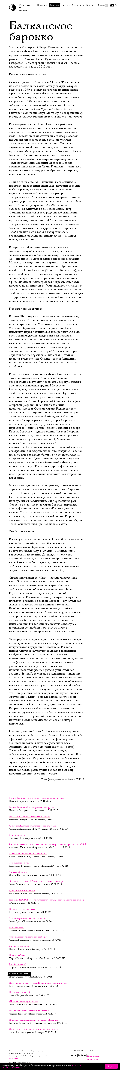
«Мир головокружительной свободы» (28, 937)
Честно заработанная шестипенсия (27, 918)
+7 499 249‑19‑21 (28, 1053)
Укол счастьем (16, 927)
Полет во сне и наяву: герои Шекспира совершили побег (38, 983)
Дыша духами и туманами (22, 890)
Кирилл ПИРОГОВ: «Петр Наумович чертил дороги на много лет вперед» (47, 900)
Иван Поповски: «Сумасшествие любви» (29, 816)
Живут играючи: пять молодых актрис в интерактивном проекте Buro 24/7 (47, 844)
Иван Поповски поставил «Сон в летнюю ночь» (33, 1029)
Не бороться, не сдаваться (22, 909)
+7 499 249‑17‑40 (15, 1053)
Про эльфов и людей (19, 992)
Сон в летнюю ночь (19, 863)
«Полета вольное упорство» (23, 1001)
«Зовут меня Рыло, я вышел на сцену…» (29, 1010)
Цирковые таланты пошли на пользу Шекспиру (33, 1020)
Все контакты (13, 1058)
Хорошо (111, 1066)
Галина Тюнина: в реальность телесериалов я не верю (36, 798)
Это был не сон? (17, 964)
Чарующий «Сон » (18, 872)
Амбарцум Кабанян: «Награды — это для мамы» (33, 826)
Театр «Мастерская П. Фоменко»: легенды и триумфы (36, 881)
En (116, 5)
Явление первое (17, 835)
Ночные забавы (17, 955)
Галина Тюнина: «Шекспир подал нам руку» (31, 807)
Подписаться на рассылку (88, 1056)
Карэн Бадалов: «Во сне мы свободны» (28, 853)
